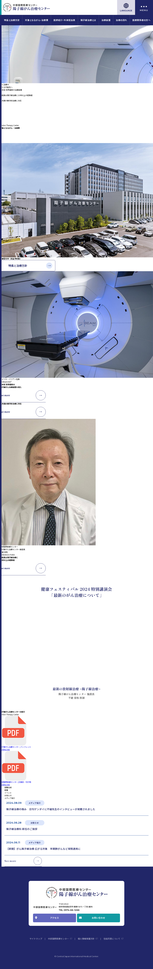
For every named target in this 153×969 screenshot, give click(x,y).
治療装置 (106, 20)
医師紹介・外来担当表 (64, 20)
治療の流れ (121, 20)
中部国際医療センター (58, 938)
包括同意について (112, 938)
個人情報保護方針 (86, 938)
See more (5, 136)
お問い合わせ (98, 917)
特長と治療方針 (12, 20)
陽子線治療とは (88, 20)
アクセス (54, 917)
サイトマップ (36, 938)
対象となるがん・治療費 (36, 20)
